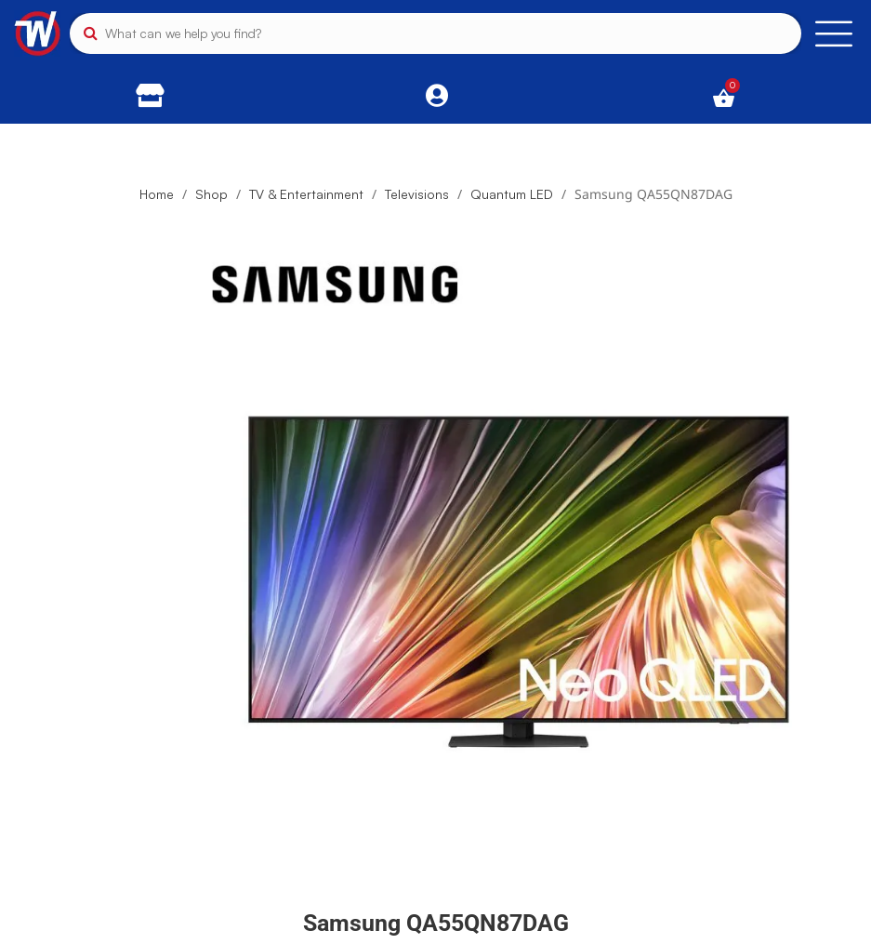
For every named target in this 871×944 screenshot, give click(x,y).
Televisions (417, 194)
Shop (211, 194)
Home (156, 194)
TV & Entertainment (306, 194)
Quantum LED (511, 194)
